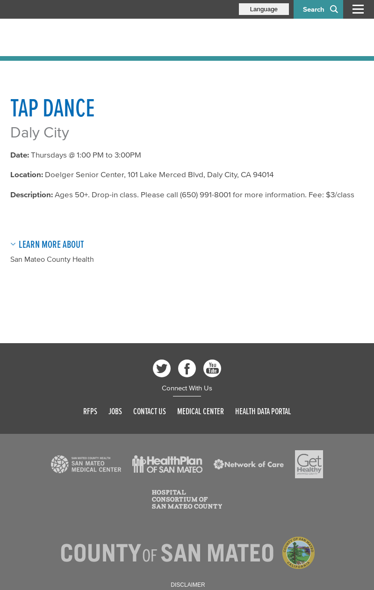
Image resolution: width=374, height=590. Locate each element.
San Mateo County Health (52, 259)
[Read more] (86, 464)
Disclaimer (188, 585)
